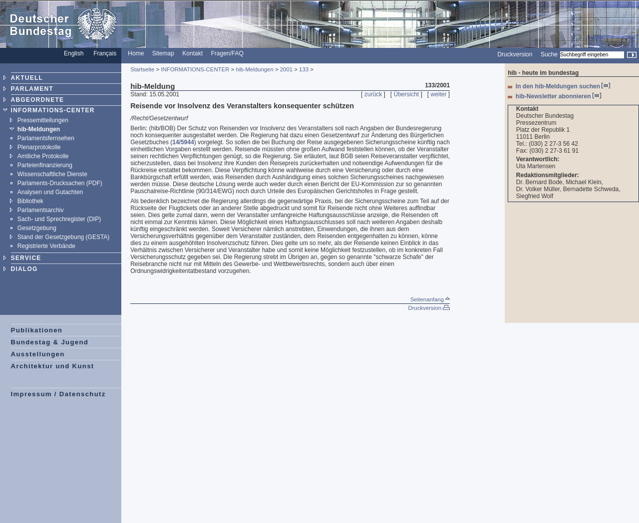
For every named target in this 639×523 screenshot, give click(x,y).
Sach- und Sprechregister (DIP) (59, 219)
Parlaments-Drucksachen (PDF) (59, 183)
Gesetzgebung (36, 228)
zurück (373, 94)
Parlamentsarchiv (40, 210)
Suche (549, 54)
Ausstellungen (38, 354)
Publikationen (37, 330)
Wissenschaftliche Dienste (52, 174)
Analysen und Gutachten (50, 192)
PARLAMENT (32, 88)
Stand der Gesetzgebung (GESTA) (63, 237)
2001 (286, 69)
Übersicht (406, 94)
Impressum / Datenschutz (58, 394)
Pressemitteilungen (42, 120)
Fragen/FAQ (227, 53)
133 (304, 69)
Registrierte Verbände (46, 246)
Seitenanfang (430, 299)
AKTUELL (27, 77)
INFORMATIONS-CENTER (53, 110)
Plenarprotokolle (39, 147)
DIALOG (24, 268)
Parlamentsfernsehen (45, 138)
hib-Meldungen (38, 129)
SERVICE (26, 258)
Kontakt (192, 53)
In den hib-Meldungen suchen (563, 86)
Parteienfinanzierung (44, 165)
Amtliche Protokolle (43, 156)
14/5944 (183, 142)
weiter (439, 94)
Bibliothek (30, 201)
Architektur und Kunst (52, 366)
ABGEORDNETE (37, 99)
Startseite (142, 69)
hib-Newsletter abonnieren (558, 96)
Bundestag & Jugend (50, 342)
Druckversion (514, 54)
